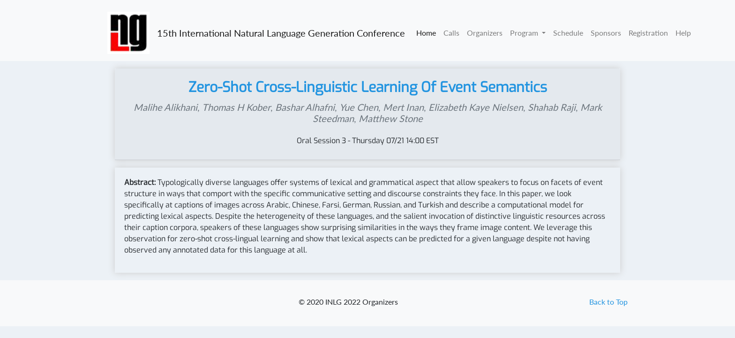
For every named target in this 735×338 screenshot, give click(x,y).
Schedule (568, 32)
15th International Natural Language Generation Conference (281, 32)
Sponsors (606, 32)
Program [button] (525, 32)
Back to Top (608, 301)
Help (683, 32)
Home (426, 32)
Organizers (484, 32)
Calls (451, 32)
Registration (648, 32)
